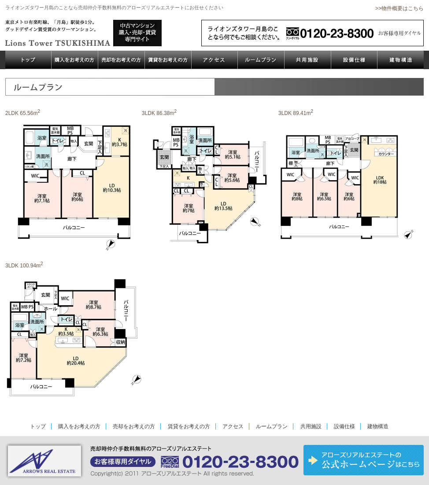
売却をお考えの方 (134, 426)
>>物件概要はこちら (399, 8)
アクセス (233, 426)
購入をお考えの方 (79, 426)
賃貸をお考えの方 (189, 426)
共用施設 (311, 426)
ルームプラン (272, 426)
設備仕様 (344, 426)
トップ (38, 426)
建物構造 (377, 426)
